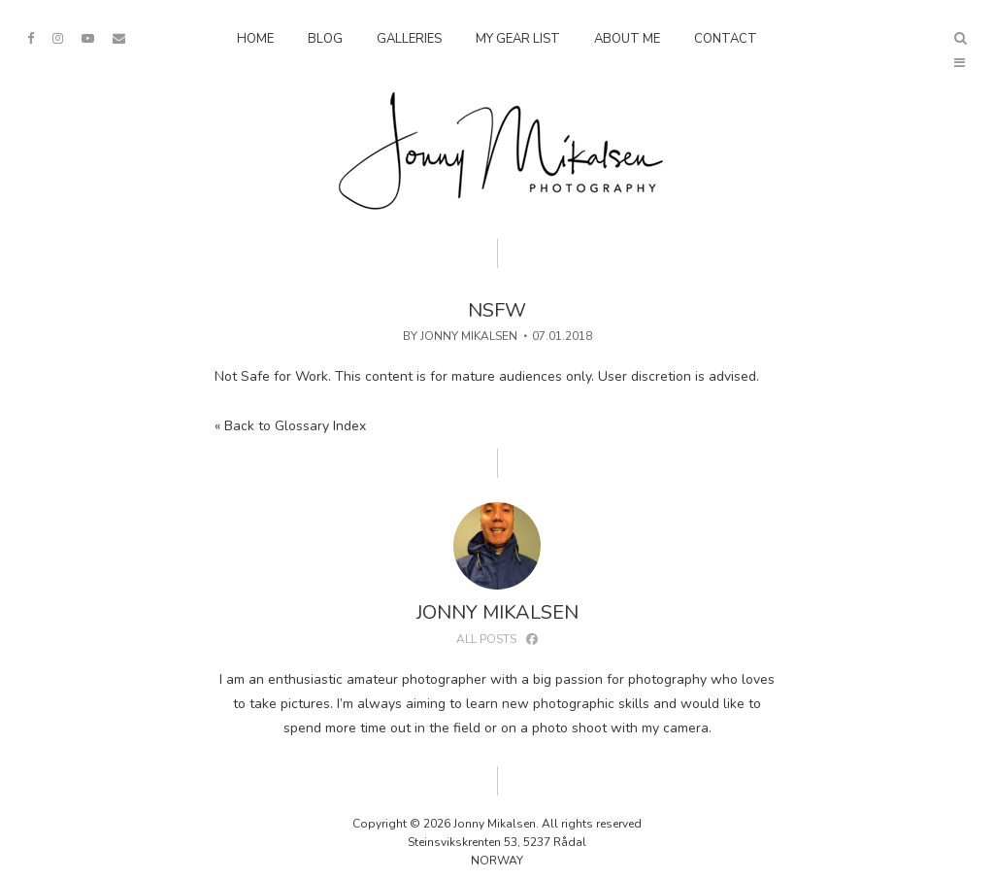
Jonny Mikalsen (468, 336)
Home (255, 39)
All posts (486, 639)
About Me (627, 39)
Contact (725, 39)
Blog (325, 39)
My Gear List (518, 39)
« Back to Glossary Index (290, 426)
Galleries (409, 39)
